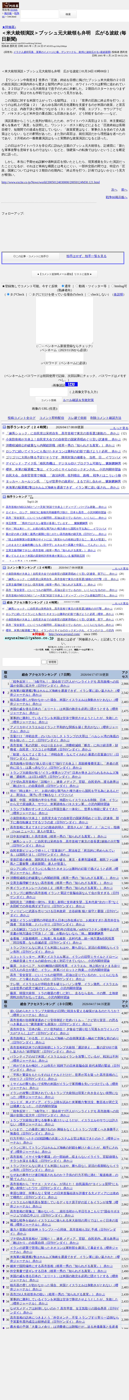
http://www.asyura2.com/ (64, 643)
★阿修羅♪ (9, 27)
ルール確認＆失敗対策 (78, 409)
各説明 (118, 294)
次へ (114, 189)
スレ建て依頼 (77, 427)
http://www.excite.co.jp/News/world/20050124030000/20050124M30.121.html (51, 182)
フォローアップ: (13, 213)
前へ (124, 189)
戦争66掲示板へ (116, 197)
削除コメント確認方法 (105, 427)
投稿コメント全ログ (22, 427)
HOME (14, 9)
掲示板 (8, 13)
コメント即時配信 (51, 427)
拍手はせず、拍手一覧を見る (86, 256)
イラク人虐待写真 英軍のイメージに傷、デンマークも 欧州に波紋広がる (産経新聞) (62, 52)
